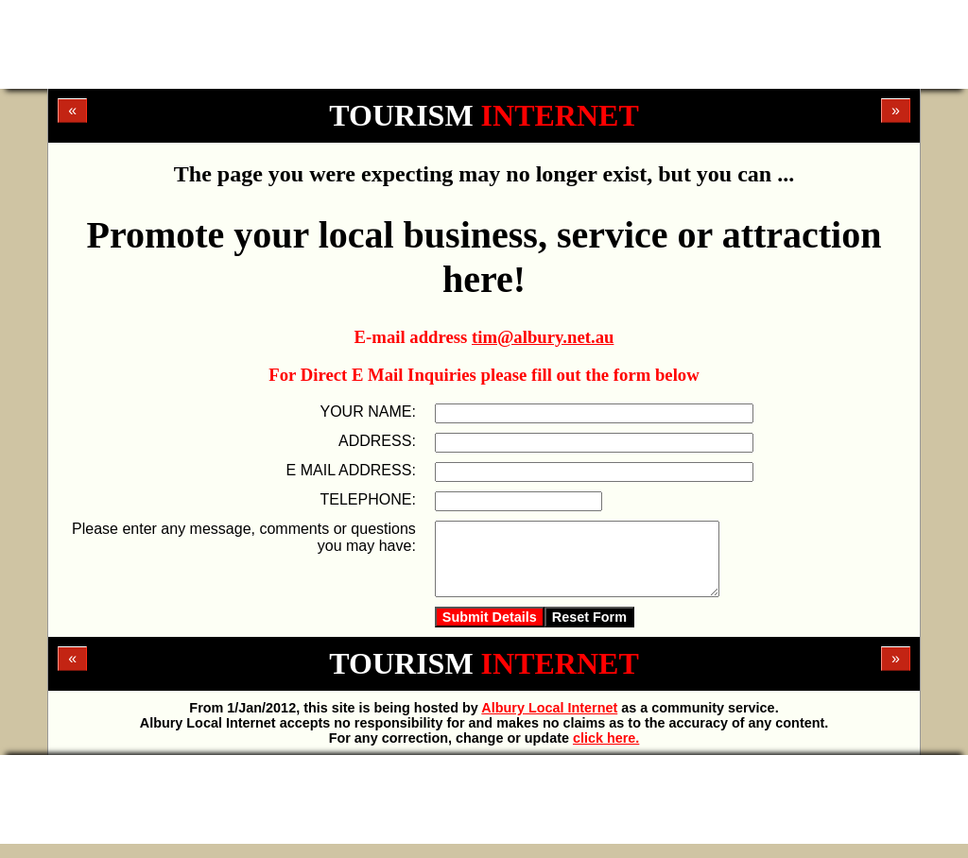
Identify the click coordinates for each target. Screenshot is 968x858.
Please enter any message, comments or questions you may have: (244, 537)
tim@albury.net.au (543, 337)
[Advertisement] (484, 42)
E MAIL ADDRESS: (351, 470)
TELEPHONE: (367, 499)
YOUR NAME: (367, 411)
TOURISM (483, 115)
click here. (606, 752)
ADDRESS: (377, 441)
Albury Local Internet (549, 721)
